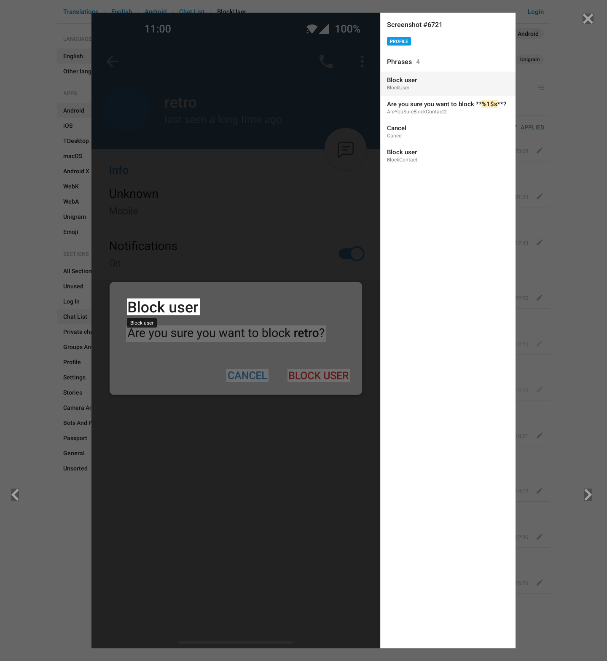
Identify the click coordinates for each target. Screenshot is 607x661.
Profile (399, 41)
